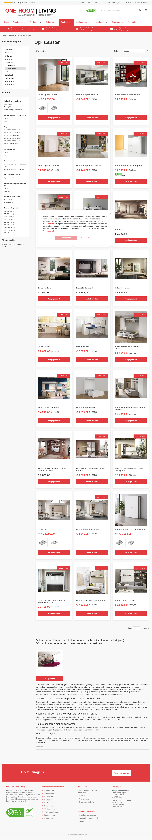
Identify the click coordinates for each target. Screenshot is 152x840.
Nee (6, 121)
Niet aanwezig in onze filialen (14, 109)
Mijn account (84, 799)
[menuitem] (18, 22)
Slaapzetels (48, 818)
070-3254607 (117, 797)
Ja (6, 118)
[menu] (6, 22)
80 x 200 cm (9, 211)
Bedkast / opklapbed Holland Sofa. (87, 95)
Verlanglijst (116, 2)
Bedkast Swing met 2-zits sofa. (125, 600)
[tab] (15, 93)
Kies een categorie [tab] (11, 41)
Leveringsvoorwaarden (87, 815)
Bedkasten (13, 35)
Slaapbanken (49, 791)
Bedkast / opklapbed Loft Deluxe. (49, 165)
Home (4, 35)
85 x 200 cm (9, 214)
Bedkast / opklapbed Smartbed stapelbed (128, 165)
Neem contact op (121, 773)
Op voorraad (9, 178)
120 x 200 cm (9, 225)
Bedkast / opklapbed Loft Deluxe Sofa (88, 165)
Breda (7, 107)
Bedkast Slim (119, 229)
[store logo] (30, 12)
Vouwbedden (49, 806)
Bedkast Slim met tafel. (122, 288)
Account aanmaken (141, 2)
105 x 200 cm (9, 219)
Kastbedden (48, 803)
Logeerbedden (49, 815)
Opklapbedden (49, 809)
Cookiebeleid (48, 224)
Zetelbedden (49, 794)
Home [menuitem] (6, 22)
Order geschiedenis (86, 802)
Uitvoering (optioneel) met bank (14, 169)
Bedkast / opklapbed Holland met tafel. (127, 95)
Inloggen (129, 2)
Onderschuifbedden (51, 812)
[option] (43, 108)
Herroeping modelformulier (89, 818)
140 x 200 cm (9, 227)
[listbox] (54, 108)
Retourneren (84, 821)
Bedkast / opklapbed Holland (47, 95)
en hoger (11, 144)
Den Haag (8, 104)
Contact (107, 2)
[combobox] (121, 10)
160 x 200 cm (9, 230)
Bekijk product (54, 118)
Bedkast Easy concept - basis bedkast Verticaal (130, 529)
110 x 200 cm (9, 222)
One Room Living (122, 727)
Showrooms (96, 2)
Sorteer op (117, 51)
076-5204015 (117, 807)
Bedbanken (48, 797)
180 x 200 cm (9, 233)
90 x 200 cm (9, 216)
